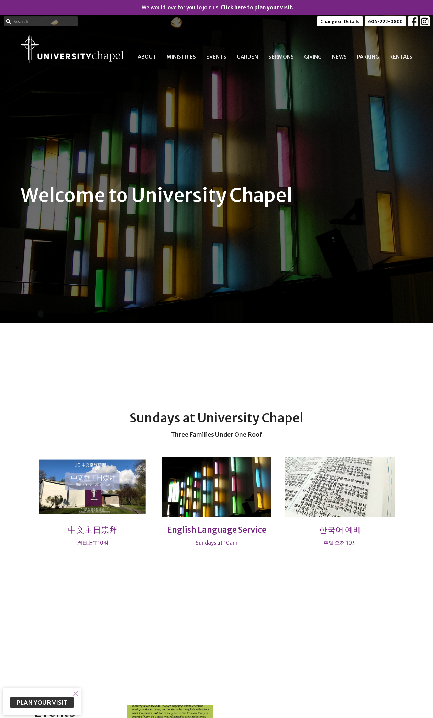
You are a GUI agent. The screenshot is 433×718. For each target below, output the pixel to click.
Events (216, 57)
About (147, 57)
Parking (368, 57)
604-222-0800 (385, 21)
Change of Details (339, 21)
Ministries (181, 57)
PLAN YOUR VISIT (42, 702)
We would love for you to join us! (217, 7)
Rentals (400, 57)
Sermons (281, 57)
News (339, 57)
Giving (313, 57)
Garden (247, 57)
